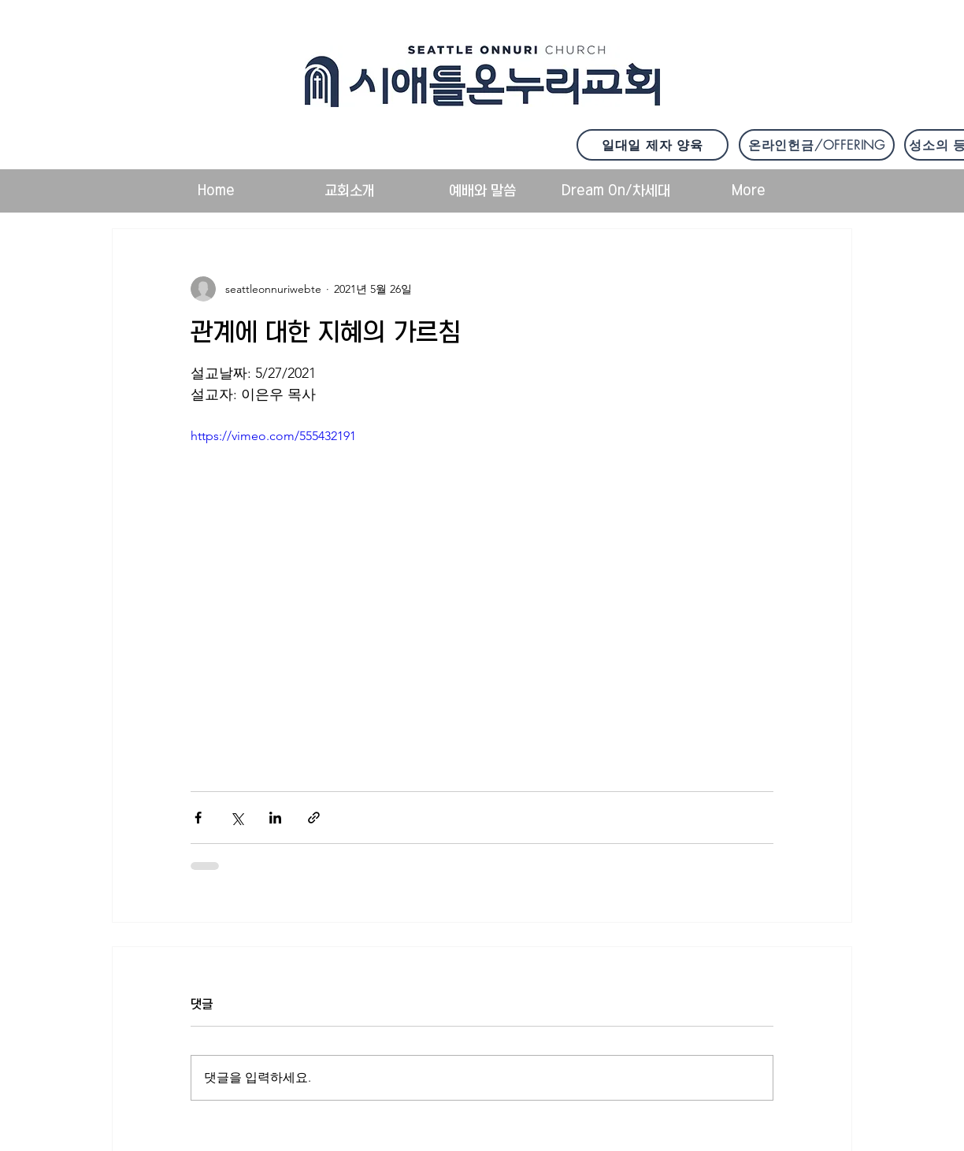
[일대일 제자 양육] (653, 145)
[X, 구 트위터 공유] (236, 817)
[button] (349, 191)
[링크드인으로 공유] (275, 817)
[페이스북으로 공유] (198, 817)
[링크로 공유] (313, 817)
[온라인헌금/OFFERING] (817, 145)
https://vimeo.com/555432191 (273, 435)
